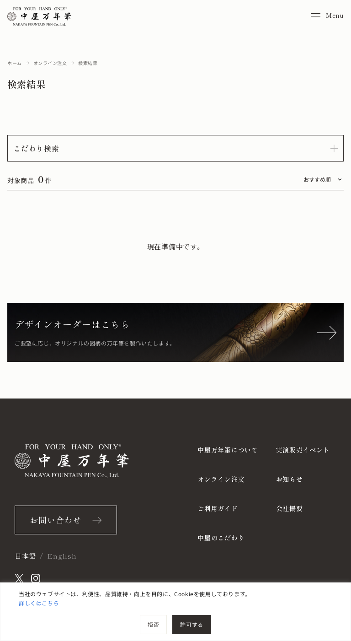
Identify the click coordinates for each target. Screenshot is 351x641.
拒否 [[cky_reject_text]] (153, 624)
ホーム (14, 62)
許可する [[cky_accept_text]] (191, 624)
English (61, 555)
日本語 (25, 555)
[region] (175, 611)
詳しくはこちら (39, 603)
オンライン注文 (50, 62)
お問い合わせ (55, 520)
